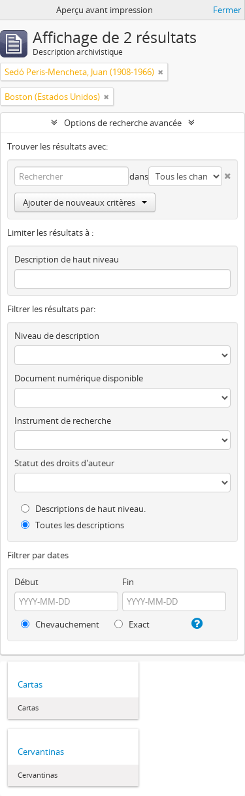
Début (26, 582)
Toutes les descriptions (72, 525)
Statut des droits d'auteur (64, 463)
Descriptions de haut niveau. (83, 509)
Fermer (227, 10)
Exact (132, 624)
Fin (128, 582)
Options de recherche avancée (123, 123)
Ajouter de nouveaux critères (85, 202)
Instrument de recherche (62, 420)
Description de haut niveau (66, 259)
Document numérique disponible (78, 378)
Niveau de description (56, 336)
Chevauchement (60, 624)
